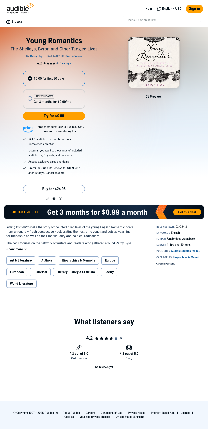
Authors (47, 261)
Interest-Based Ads (163, 413)
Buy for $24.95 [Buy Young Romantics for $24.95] (54, 189)
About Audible (71, 413)
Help (148, 9)
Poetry (109, 272)
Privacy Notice (136, 413)
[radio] (54, 78)
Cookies (69, 417)
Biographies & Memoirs (78, 261)
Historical (40, 272)
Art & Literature (21, 261)
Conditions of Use (111, 413)
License (185, 413)
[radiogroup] (54, 90)
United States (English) (130, 417)
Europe (110, 261)
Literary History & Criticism (76, 272)
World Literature (21, 284)
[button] (47, 198)
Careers (90, 413)
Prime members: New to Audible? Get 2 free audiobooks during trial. (60, 129)
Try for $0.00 (54, 116)
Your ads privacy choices (95, 417)
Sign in (194, 9)
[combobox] (163, 20)
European (17, 272)
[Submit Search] (199, 20)
